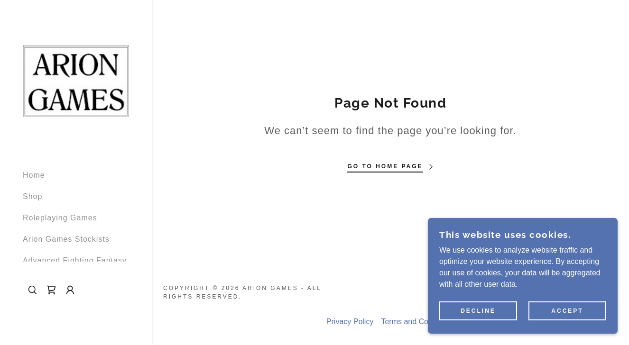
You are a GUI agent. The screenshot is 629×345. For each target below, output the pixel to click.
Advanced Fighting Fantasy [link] (75, 260)
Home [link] (34, 175)
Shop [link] (32, 196)
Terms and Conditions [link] (417, 322)
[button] (70, 290)
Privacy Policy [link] (350, 322)
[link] (76, 81)
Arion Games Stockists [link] (66, 239)
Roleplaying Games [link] (60, 218)
